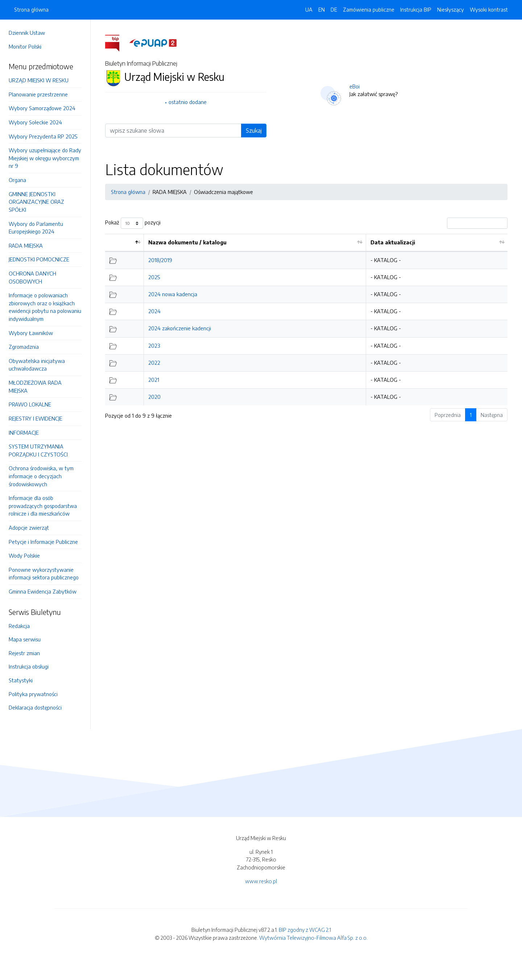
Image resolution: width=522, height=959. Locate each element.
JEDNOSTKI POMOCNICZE (39, 259)
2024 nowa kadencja (172, 294)
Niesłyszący (450, 9)
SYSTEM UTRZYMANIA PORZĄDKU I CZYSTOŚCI (38, 450)
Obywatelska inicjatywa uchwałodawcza (37, 364)
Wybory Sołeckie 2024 (35, 122)
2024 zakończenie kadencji (179, 328)
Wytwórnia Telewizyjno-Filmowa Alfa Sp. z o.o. (313, 937)
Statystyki (21, 680)
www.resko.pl (261, 881)
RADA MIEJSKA (26, 245)
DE (334, 9)
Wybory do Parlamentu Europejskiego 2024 (36, 227)
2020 (154, 396)
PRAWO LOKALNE (30, 404)
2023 (154, 345)
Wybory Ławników (31, 333)
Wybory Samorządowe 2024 (42, 108)
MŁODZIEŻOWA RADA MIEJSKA (35, 386)
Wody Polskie (24, 555)
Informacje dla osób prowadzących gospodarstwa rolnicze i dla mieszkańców (43, 506)
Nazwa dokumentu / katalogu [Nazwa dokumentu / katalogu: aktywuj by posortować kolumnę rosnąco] (187, 242)
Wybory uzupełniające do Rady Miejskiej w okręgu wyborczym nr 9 (45, 158)
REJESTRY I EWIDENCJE (35, 418)
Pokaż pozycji (133, 223)
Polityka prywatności (33, 694)
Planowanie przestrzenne (38, 94)
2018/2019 (160, 260)
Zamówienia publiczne (368, 9)
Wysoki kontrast (489, 9)
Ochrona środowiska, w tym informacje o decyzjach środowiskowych (41, 476)
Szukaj (254, 130)
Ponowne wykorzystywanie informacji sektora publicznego (44, 573)
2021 (153, 379)
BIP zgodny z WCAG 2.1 (305, 929)
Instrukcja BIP (415, 9)
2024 (154, 311)
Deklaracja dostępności (35, 707)
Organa (17, 180)
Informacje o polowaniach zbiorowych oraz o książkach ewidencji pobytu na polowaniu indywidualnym (45, 307)
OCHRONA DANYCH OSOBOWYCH (32, 277)
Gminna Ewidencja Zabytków (42, 591)
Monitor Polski (25, 46)
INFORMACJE (24, 432)
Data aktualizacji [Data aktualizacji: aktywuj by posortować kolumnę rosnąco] (392, 242)
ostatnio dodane (188, 102)
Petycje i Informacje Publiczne (43, 541)
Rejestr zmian (24, 653)
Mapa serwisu (25, 639)
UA (308, 9)
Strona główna (31, 9)
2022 (154, 362)
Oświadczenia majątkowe (223, 192)
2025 (154, 277)
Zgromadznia (24, 346)
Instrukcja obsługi (29, 666)
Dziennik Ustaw (27, 32)
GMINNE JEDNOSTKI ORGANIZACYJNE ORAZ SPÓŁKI (36, 202)
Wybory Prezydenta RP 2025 (43, 136)
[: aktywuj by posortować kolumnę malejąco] (124, 243)
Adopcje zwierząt (29, 527)
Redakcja (19, 626)
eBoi (354, 86)
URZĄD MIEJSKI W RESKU (39, 80)
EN (321, 9)
